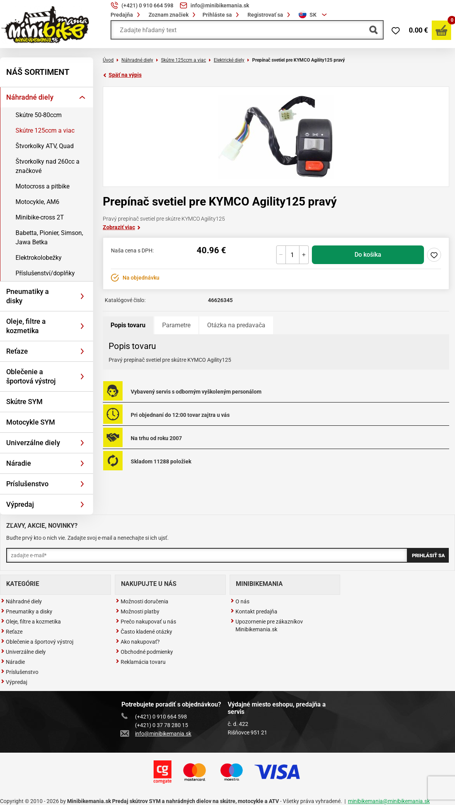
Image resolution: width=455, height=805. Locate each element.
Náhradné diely (30, 97)
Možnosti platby (137, 611)
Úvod (108, 60)
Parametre (176, 325)
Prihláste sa (221, 15)
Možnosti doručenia (142, 601)
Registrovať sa (269, 15)
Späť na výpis (122, 75)
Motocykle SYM (30, 422)
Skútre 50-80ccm (39, 115)
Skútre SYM (24, 401)
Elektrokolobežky (39, 257)
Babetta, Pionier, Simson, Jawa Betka (49, 237)
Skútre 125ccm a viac (45, 130)
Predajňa (126, 15)
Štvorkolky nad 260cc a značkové (48, 166)
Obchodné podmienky (144, 652)
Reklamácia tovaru (141, 662)
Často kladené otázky (144, 632)
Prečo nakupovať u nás (146, 621)
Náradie (18, 463)
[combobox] (314, 15)
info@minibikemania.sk (156, 734)
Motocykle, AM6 (37, 202)
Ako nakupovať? (138, 642)
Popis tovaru (128, 325)
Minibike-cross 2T (40, 217)
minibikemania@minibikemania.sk (389, 801)
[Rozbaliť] (82, 97)
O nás (239, 601)
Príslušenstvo (27, 484)
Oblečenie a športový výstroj (37, 642)
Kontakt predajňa (253, 611)
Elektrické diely (229, 60)
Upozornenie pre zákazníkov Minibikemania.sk (266, 625)
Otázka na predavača (236, 325)
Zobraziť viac (122, 227)
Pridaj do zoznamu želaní (434, 255)
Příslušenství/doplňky (45, 273)
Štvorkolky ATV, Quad (45, 146)
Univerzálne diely (33, 443)
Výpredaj (20, 504)
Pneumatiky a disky (27, 296)
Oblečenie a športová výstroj (31, 376)
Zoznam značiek (173, 15)
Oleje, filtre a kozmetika (26, 326)
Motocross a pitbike (42, 186)
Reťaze (17, 351)
